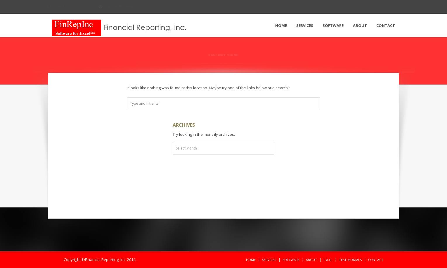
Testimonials (350, 259)
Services (304, 25)
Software (333, 25)
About (360, 25)
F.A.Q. (327, 259)
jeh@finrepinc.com (134, 6)
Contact (385, 25)
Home (281, 25)
